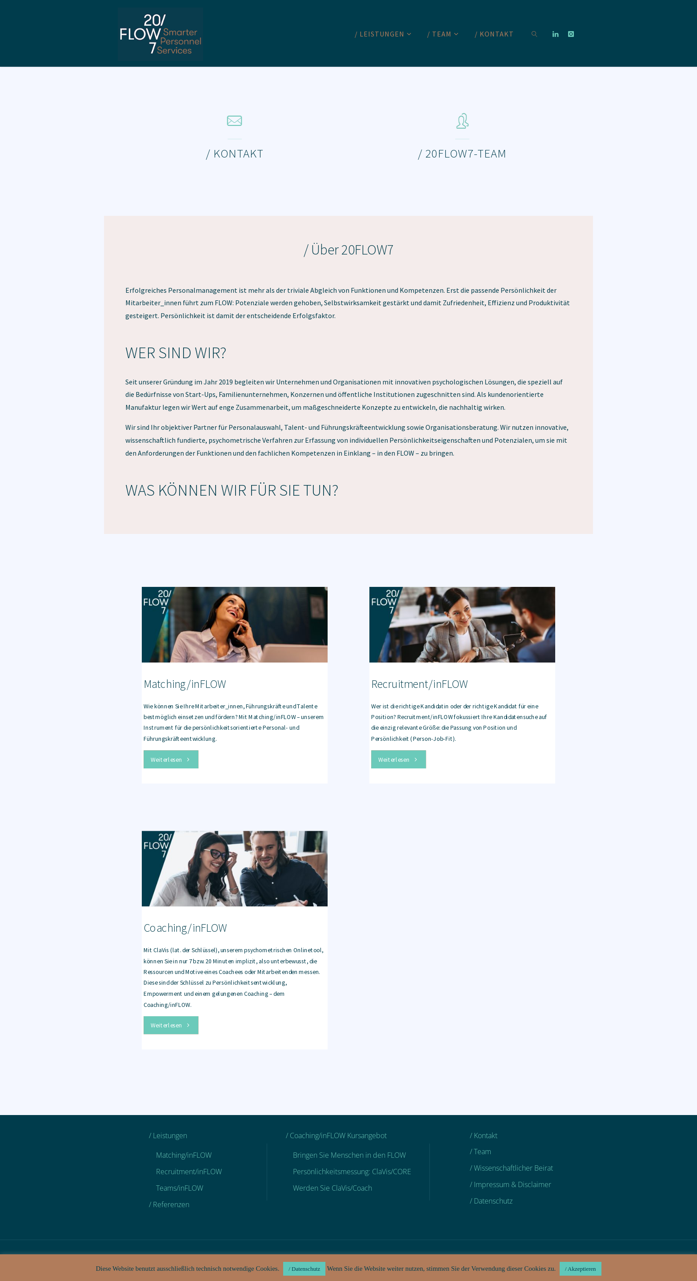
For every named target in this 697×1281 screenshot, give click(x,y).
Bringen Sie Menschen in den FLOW (349, 1155)
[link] (534, 33)
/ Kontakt (483, 1135)
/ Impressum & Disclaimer (510, 1184)
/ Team (480, 1151)
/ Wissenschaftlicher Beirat (511, 1168)
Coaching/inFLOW (185, 928)
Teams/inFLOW (179, 1188)
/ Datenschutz (491, 1201)
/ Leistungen (168, 1135)
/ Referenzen (169, 1204)
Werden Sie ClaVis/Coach (332, 1188)
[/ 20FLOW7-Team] (462, 125)
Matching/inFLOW (185, 684)
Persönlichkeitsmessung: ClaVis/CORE (352, 1171)
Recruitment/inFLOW (419, 684)
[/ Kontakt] (234, 125)
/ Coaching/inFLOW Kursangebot (336, 1135)
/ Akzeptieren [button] (580, 1268)
